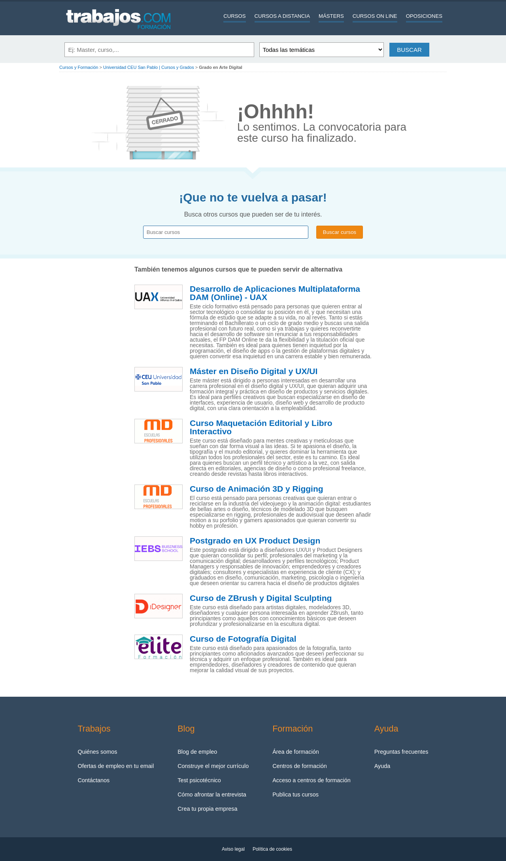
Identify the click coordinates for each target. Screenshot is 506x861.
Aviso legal (233, 849)
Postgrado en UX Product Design (255, 540)
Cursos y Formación (78, 67)
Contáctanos (93, 780)
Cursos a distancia (282, 16)
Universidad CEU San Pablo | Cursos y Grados (148, 67)
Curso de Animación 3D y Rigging (256, 489)
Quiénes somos (97, 752)
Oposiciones (424, 16)
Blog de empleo (197, 752)
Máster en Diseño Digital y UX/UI (253, 371)
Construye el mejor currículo (213, 766)
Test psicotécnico (199, 780)
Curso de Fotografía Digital (243, 639)
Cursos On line (375, 16)
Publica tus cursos (295, 794)
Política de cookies (272, 849)
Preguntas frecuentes (401, 752)
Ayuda (382, 766)
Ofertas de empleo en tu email (115, 766)
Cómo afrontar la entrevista (211, 794)
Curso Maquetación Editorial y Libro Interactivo (261, 427)
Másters (331, 16)
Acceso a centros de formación (311, 780)
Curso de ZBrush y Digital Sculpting (261, 598)
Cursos (234, 16)
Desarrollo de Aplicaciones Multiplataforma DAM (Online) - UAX (275, 293)
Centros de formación (299, 766)
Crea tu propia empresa (207, 809)
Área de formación (295, 752)
